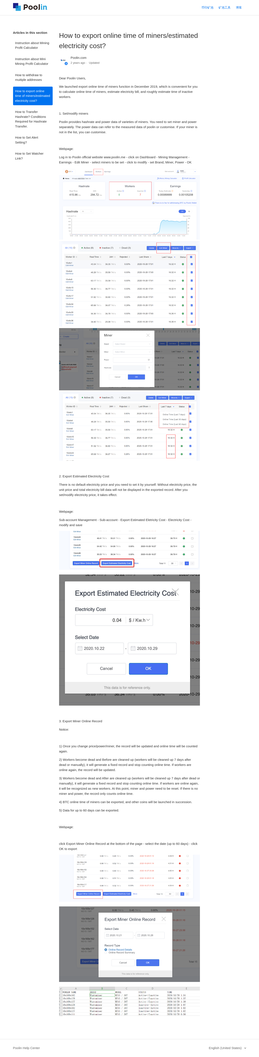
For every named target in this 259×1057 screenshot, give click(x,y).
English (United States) (226, 1048)
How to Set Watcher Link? (29, 156)
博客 (239, 7)
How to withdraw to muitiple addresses (28, 77)
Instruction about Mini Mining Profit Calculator (31, 61)
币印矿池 (207, 7)
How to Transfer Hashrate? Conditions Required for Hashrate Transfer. (31, 119)
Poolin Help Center (26, 1048)
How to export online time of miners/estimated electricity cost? (32, 95)
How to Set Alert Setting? (26, 140)
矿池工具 (225, 7)
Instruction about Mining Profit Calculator (32, 45)
